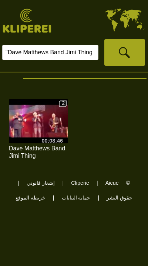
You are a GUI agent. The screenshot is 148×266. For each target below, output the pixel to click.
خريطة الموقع (31, 198)
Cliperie (80, 183)
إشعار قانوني (41, 183)
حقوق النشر (119, 198)
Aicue (112, 183)
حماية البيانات (76, 198)
